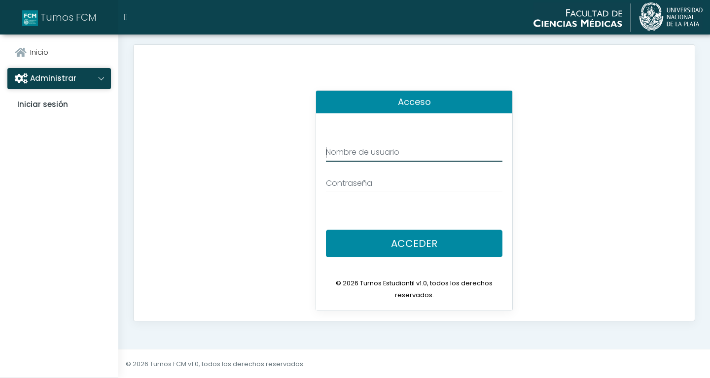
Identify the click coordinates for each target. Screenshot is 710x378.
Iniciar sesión (42, 104)
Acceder (414, 243)
